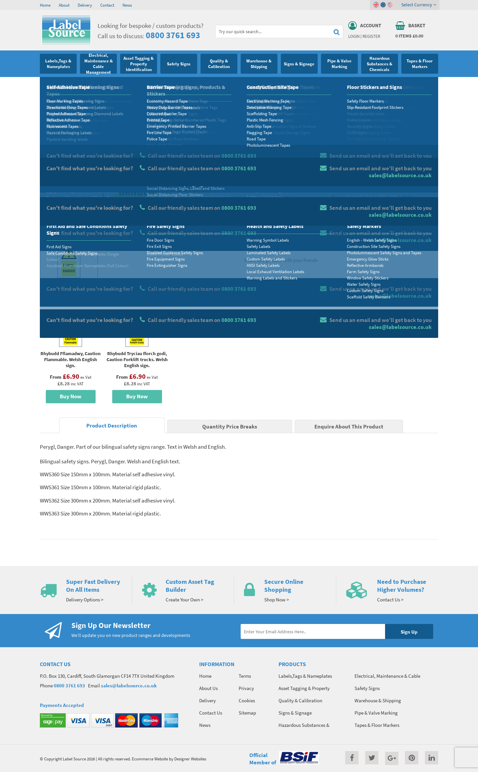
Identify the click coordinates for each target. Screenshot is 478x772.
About (64, 5)
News (127, 5)
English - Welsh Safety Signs (135, 84)
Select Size (262, 185)
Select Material (266, 158)
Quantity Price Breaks (384, 138)
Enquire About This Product (348, 426)
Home (45, 5)
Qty (254, 211)
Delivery (85, 5)
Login (353, 36)
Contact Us (210, 713)
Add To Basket (388, 223)
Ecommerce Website (150, 758)
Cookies (247, 700)
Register (371, 36)
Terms (245, 676)
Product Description (111, 425)
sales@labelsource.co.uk (129, 685)
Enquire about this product (389, 236)
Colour (353, 185)
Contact (107, 5)
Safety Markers (93, 84)
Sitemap (247, 713)
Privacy (246, 688)
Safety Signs (65, 84)
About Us (208, 688)
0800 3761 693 (173, 35)
